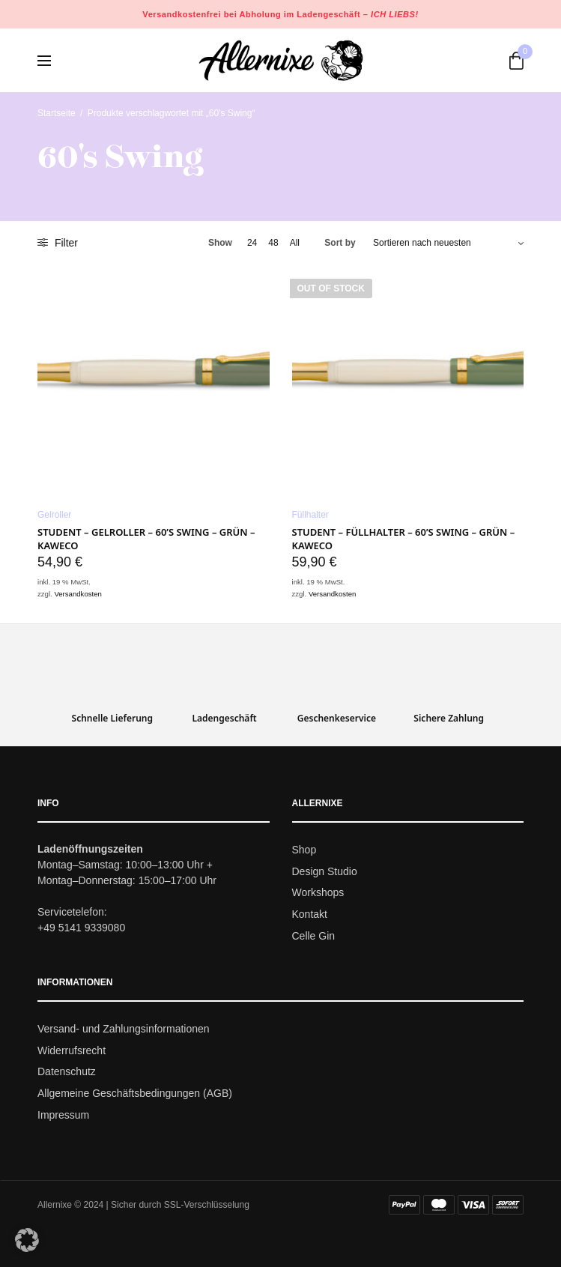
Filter (57, 243)
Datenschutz (66, 1071)
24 (252, 242)
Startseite (56, 113)
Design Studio (324, 871)
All (295, 242)
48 (273, 242)
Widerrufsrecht (71, 1050)
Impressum (63, 1115)
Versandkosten (77, 594)
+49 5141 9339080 (81, 927)
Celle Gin (314, 936)
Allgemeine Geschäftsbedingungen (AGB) (134, 1093)
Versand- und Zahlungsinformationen (123, 1028)
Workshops (318, 892)
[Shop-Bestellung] (448, 243)
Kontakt (309, 914)
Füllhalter (310, 514)
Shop (304, 849)
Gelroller (54, 514)
